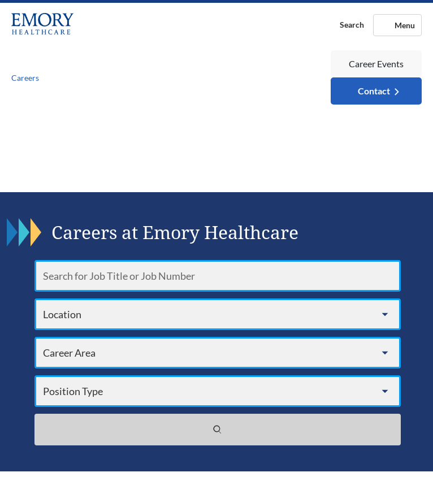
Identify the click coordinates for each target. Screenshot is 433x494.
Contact (374, 90)
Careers (25, 78)
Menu (405, 25)
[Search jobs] (217, 429)
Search (352, 24)
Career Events (376, 63)
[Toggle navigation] (185, 78)
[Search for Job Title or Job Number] (217, 276)
